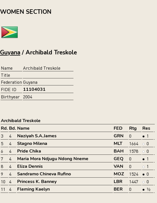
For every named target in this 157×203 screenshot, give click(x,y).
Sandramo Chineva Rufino (44, 174)
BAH (119, 151)
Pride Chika (29, 151)
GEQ (119, 159)
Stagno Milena (32, 143)
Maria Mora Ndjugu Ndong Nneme (52, 159)
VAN (118, 166)
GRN (119, 136)
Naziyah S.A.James (37, 136)
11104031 (34, 89)
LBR (118, 181)
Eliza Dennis (30, 166)
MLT (118, 143)
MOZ (119, 174)
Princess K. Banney (37, 181)
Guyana (10, 52)
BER (118, 189)
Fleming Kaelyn (33, 189)
